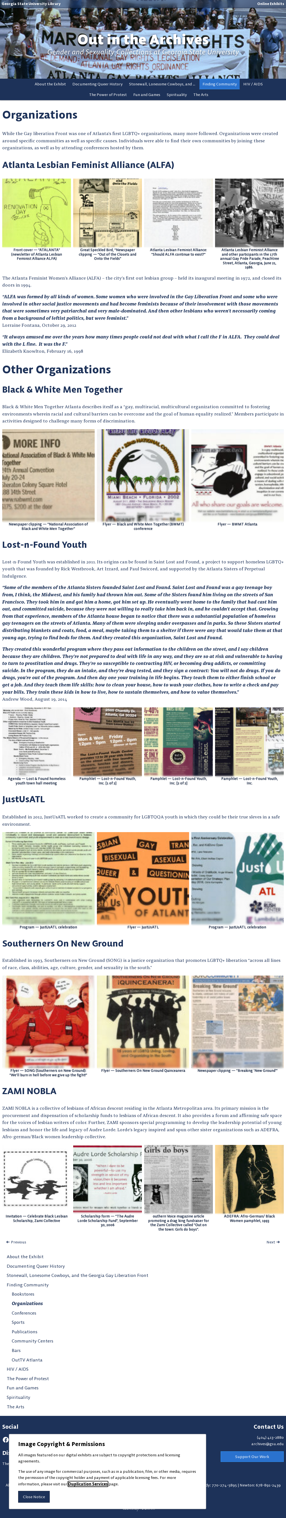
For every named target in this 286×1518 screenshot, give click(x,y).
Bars (16, 1350)
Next (270, 1242)
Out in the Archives (143, 39)
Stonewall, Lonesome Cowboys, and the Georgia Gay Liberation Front (164, 84)
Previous (18, 1242)
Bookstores (23, 1294)
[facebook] (5, 1439)
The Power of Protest (108, 94)
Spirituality (177, 94)
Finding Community (219, 84)
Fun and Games (146, 94)
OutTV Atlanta (27, 1360)
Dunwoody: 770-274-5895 (214, 1485)
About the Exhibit (50, 84)
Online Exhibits (270, 3)
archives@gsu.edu (267, 1443)
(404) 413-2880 (270, 1437)
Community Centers (32, 1341)
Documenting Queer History (97, 84)
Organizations (27, 1303)
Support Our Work (252, 1456)
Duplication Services (88, 1483)
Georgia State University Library (31, 3)
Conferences (24, 1313)
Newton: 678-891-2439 (260, 1485)
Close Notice (34, 1496)
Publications (24, 1331)
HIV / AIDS (253, 84)
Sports (18, 1322)
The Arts (200, 94)
